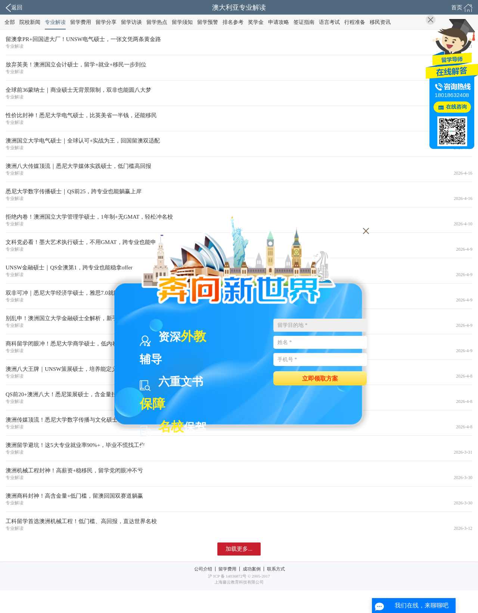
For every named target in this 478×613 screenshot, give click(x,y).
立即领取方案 (320, 378)
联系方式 (276, 569)
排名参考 (233, 22)
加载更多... (239, 549)
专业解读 (55, 22)
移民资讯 (380, 22)
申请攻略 (278, 22)
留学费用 (80, 22)
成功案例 (252, 569)
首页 (461, 8)
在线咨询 (456, 107)
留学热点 (156, 22)
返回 (14, 8)
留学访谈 (131, 22)
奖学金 (256, 22)
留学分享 (106, 22)
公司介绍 (203, 569)
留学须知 (182, 22)
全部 (9, 22)
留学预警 (207, 22)
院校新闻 (29, 22)
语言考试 (329, 22)
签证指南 (304, 22)
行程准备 (354, 22)
